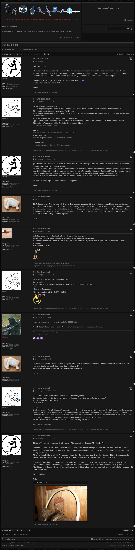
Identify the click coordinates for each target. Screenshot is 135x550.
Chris (35, 49)
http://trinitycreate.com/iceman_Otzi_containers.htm (52, 145)
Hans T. (13, 49)
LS (2, 213)
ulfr (3, 336)
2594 (8, 123)
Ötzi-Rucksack (10, 44)
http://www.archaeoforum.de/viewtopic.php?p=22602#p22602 (56, 322)
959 (8, 218)
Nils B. (19, 49)
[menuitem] (128, 20)
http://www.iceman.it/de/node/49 (45, 125)
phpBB (11, 543)
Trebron (4, 239)
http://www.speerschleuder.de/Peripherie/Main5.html (52, 138)
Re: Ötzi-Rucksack (41, 99)
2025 (8, 244)
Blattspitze (5, 118)
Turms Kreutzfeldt (27, 49)
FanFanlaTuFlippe (128, 543)
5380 (8, 343)
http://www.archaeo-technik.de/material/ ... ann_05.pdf (53, 133)
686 (8, 83)
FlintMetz (4, 78)
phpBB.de (130, 545)
